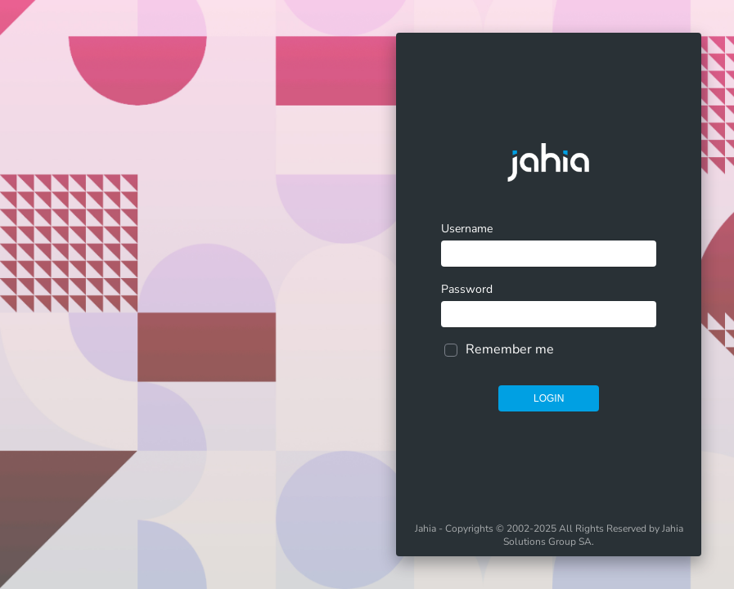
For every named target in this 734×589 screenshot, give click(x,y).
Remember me (510, 349)
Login (549, 398)
